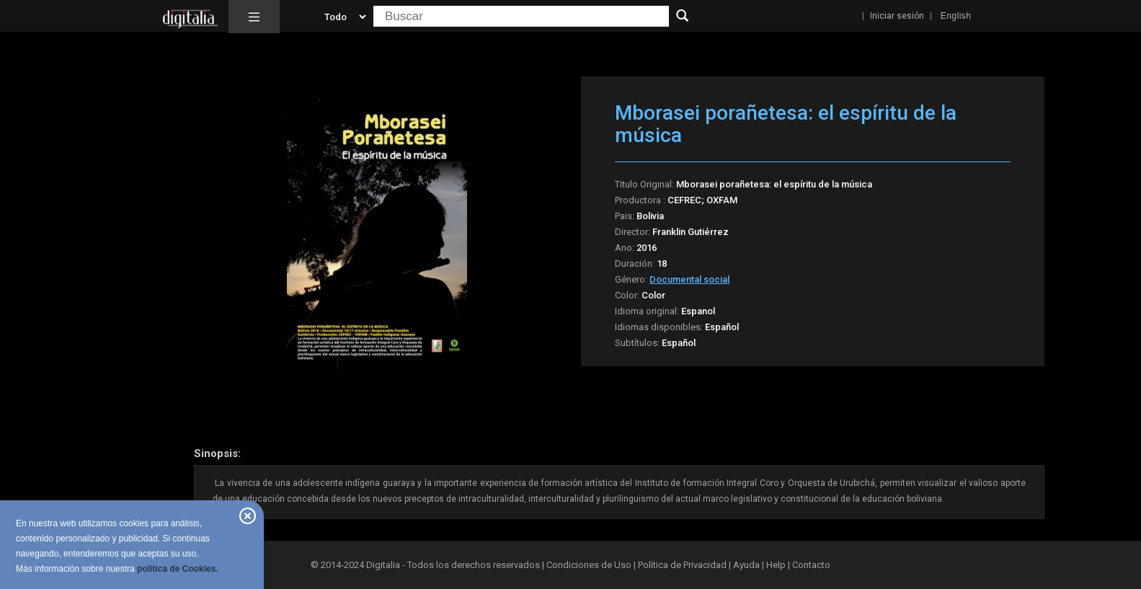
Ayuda (746, 564)
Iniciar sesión (897, 16)
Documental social (689, 279)
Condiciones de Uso (588, 564)
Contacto (811, 564)
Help (776, 564)
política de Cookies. (177, 569)
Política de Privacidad (682, 564)
